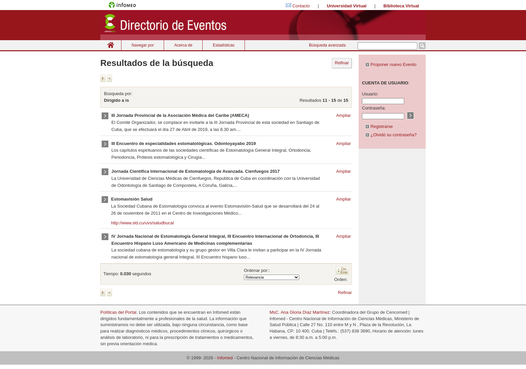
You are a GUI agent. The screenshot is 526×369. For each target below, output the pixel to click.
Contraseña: (374, 107)
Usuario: (370, 93)
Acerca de (183, 45)
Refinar (342, 62)
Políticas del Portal (118, 312)
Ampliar (343, 115)
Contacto (301, 5)
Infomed (225, 357)
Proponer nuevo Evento (390, 64)
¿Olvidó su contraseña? (391, 134)
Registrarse (379, 126)
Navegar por (143, 45)
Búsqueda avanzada (327, 45)
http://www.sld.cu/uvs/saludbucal (142, 222)
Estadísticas (223, 45)
